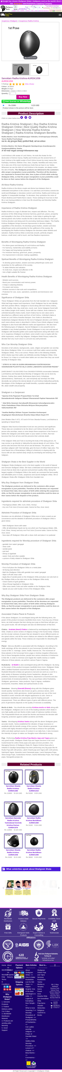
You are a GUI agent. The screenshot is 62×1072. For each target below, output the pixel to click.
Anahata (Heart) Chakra (18, 629)
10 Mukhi (15, 665)
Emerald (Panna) (24, 688)
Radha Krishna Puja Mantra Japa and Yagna (32, 738)
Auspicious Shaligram (9, 21)
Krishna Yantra (24, 721)
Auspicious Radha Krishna (29, 21)
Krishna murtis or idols (41, 707)
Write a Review (29, 84)
